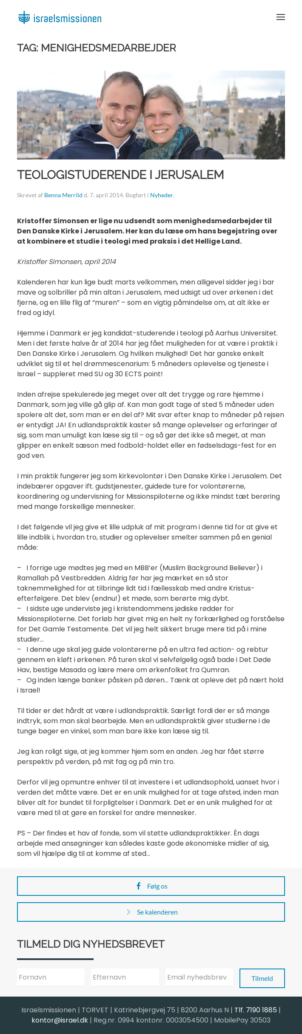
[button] (280, 17)
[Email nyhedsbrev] (199, 977)
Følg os (151, 886)
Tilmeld (262, 978)
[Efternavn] (125, 977)
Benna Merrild (63, 195)
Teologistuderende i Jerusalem (120, 175)
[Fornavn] (51, 977)
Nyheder (161, 195)
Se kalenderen (151, 912)
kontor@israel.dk (59, 1020)
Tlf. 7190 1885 (255, 1010)
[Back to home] (59, 17)
